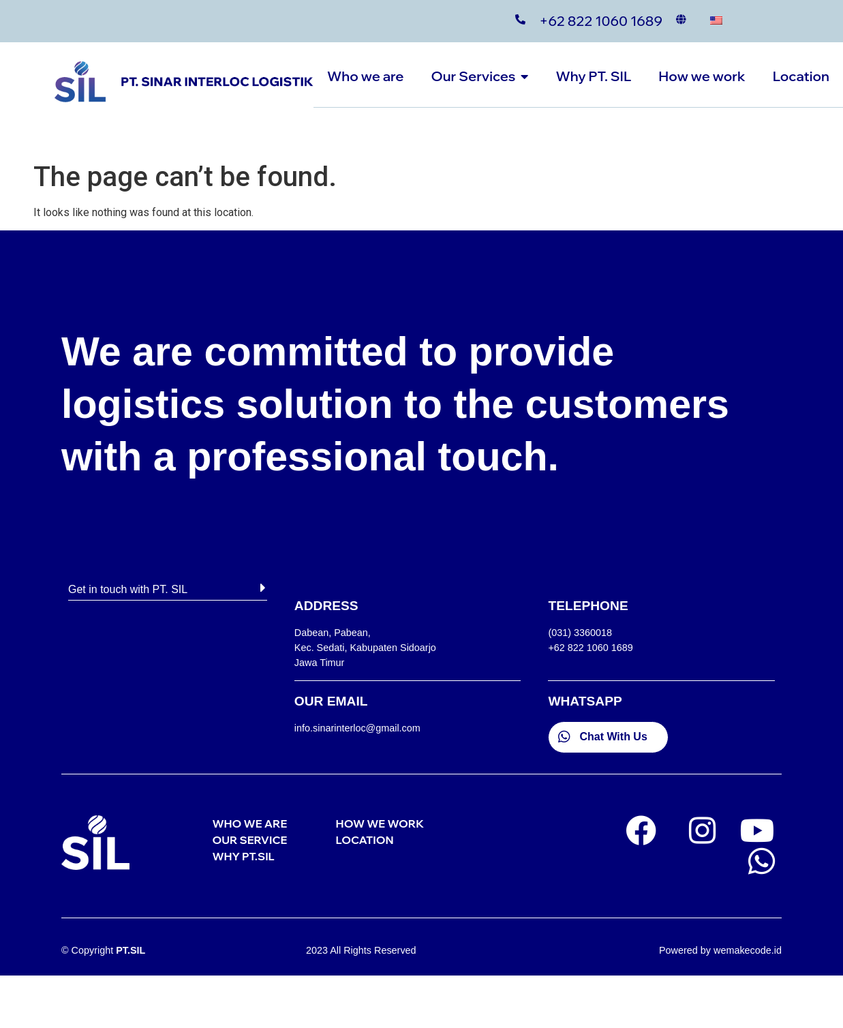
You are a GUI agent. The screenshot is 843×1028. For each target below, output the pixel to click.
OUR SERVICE (249, 840)
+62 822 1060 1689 (600, 20)
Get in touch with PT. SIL (127, 589)
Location (801, 76)
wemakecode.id (748, 950)
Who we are (365, 76)
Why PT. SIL (593, 76)
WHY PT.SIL (243, 856)
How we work (701, 76)
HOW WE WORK (380, 823)
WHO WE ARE (249, 823)
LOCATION (365, 840)
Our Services (479, 76)
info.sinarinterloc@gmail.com (357, 728)
